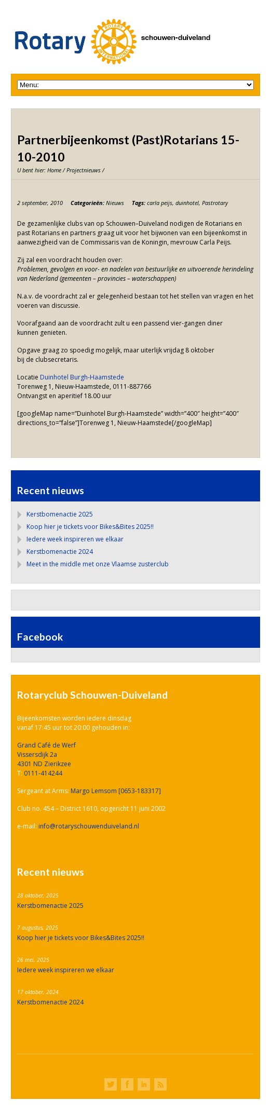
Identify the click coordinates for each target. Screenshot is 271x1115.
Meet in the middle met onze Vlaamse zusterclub (97, 564)
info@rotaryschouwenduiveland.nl (88, 826)
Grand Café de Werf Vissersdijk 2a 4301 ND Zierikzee (46, 754)
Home (54, 170)
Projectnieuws (83, 170)
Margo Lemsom (94, 790)
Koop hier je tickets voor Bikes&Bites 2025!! (90, 526)
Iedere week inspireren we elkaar (75, 539)
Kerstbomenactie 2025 (59, 514)
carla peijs (159, 203)
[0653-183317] (139, 790)
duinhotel (187, 203)
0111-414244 (43, 773)
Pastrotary (215, 203)
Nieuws (115, 203)
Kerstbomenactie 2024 (59, 551)
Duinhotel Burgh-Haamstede (82, 377)
